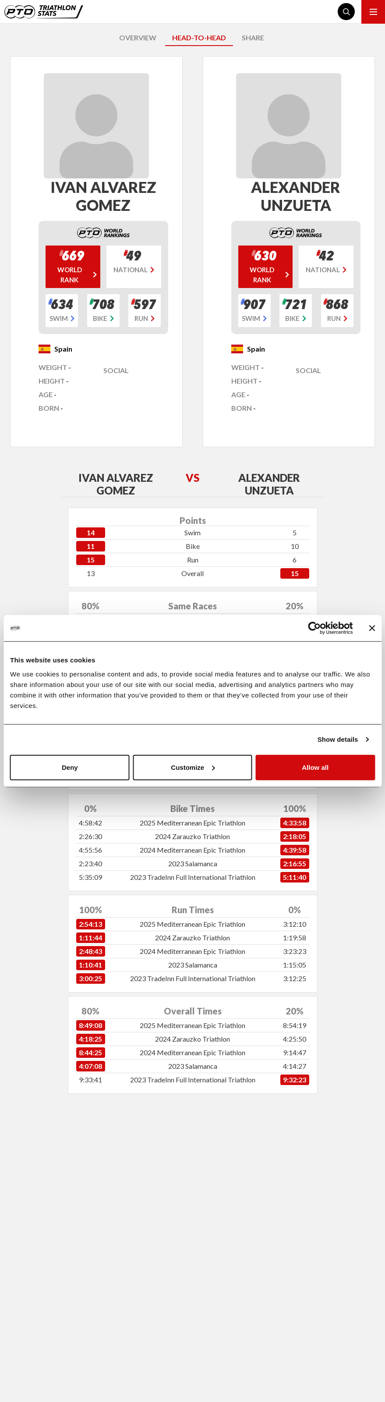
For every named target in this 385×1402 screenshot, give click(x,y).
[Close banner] (372, 628)
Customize (193, 767)
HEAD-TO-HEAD (199, 37)
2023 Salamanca (192, 863)
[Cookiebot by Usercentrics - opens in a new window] (314, 628)
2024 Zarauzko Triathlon (192, 836)
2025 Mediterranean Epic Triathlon (192, 822)
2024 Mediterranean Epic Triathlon (192, 850)
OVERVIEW (137, 37)
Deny (70, 767)
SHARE (253, 37)
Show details (338, 739)
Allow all (315, 767)
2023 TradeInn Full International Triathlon (192, 877)
